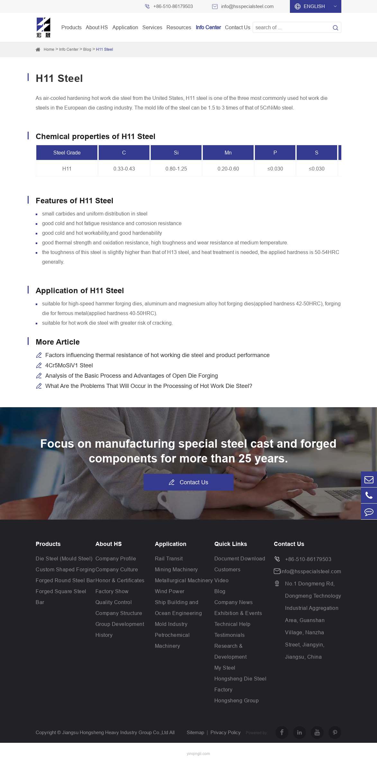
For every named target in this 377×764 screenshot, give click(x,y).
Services (152, 27)
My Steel (225, 668)
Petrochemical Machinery (172, 640)
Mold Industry (171, 624)
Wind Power (169, 591)
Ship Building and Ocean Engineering (178, 607)
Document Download (239, 558)
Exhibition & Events (238, 613)
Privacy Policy (226, 732)
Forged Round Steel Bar (65, 580)
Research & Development (230, 651)
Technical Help (232, 624)
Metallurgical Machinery (184, 580)
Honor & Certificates (120, 580)
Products (71, 27)
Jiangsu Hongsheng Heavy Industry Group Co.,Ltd (115, 732)
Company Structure (118, 613)
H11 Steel (104, 49)
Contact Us (237, 27)
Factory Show (112, 591)
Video (221, 580)
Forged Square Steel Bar (61, 596)
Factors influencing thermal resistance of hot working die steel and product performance (157, 355)
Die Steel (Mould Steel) (64, 558)
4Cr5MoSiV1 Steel (69, 365)
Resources (178, 27)
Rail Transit (169, 558)
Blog (87, 49)
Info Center (208, 27)
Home (49, 49)
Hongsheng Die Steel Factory (240, 684)
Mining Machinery (176, 569)
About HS (97, 27)
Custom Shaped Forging (65, 569)
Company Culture (116, 569)
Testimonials (229, 635)
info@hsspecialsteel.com (247, 6)
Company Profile (115, 558)
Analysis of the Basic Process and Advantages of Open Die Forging (131, 375)
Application (125, 27)
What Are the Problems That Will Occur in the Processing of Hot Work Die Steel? (148, 385)
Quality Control (113, 602)
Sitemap (195, 732)
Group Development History (119, 629)
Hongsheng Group (236, 700)
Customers (227, 569)
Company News (233, 602)
